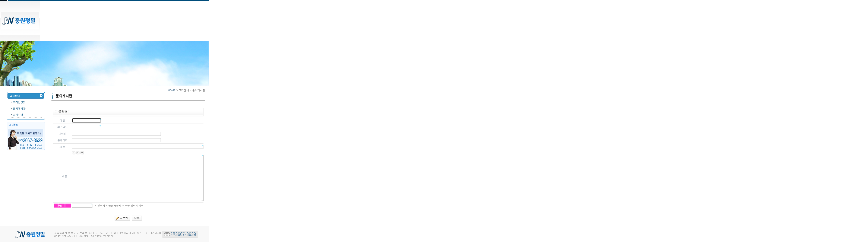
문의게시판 (19, 108)
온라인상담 (19, 102)
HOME (171, 90)
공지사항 (18, 114)
